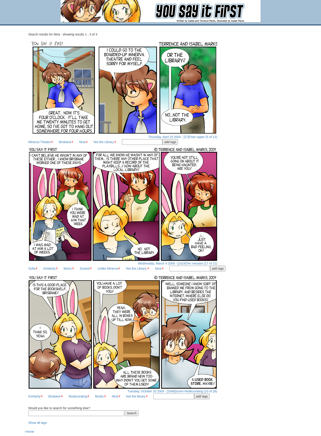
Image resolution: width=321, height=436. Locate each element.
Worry (68, 268)
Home (30, 431)
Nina (82, 142)
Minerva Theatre (39, 142)
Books (99, 396)
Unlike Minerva (108, 268)
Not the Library (104, 142)
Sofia (32, 268)
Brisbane (65, 142)
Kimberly (49, 268)
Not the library (136, 396)
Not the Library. (136, 268)
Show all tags (37, 422)
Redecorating (78, 396)
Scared (85, 268)
